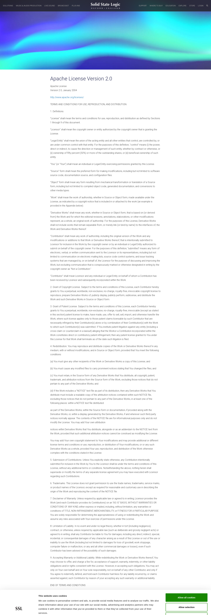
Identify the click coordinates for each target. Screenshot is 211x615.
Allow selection (186, 586)
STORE (192, 6)
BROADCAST (63, 6)
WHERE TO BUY (156, 6)
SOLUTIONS (8, 6)
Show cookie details (156, 609)
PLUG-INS (76, 6)
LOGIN (200, 6)
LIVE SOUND (49, 6)
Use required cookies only (186, 595)
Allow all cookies (186, 576)
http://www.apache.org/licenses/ (67, 97)
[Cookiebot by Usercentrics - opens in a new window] (19, 609)
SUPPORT (143, 6)
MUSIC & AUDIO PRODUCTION (28, 6)
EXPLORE (182, 6)
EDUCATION (171, 6)
